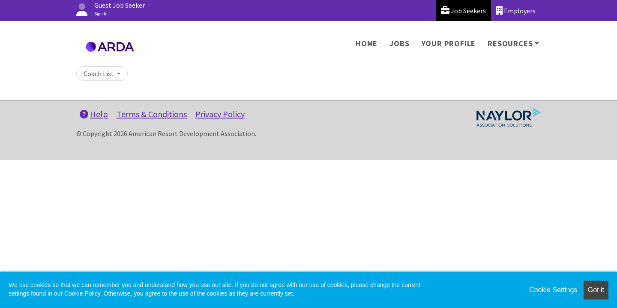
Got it (596, 289)
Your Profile (449, 43)
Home (366, 43)
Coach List (99, 73)
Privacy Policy (220, 114)
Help (94, 114)
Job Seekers (463, 10)
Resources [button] (510, 43)
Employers (516, 10)
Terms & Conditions (152, 114)
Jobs (399, 43)
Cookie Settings (553, 289)
